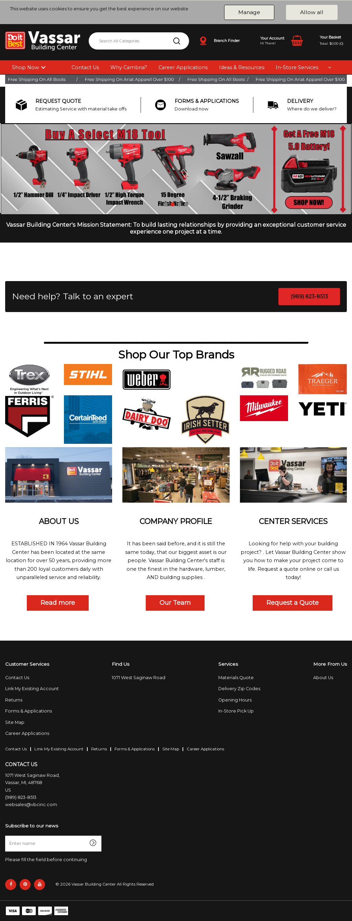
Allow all (311, 12)
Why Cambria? (128, 67)
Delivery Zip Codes (239, 688)
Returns (13, 700)
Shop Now (25, 67)
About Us (323, 677)
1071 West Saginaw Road (138, 677)
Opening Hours (235, 700)
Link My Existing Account (32, 688)
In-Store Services (297, 67)
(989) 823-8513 (309, 296)
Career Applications (183, 67)
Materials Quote (236, 677)
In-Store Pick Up (236, 711)
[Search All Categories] (139, 41)
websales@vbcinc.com (31, 804)
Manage (249, 12)
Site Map (14, 722)
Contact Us (85, 67)
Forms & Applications (28, 711)
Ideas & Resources (241, 67)
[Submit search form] (176, 41)
